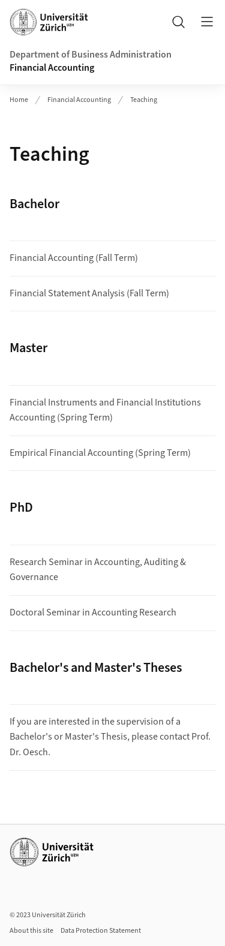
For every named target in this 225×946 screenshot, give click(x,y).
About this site (31, 931)
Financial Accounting (52, 67)
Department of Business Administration (91, 54)
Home (19, 100)
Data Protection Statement (101, 931)
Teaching (143, 100)
